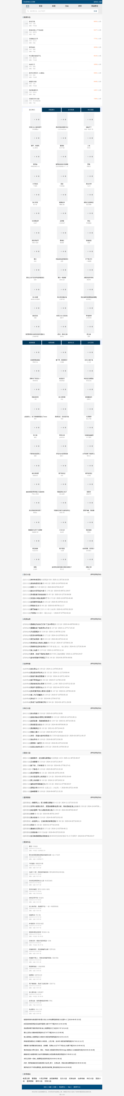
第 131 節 (43, 773)
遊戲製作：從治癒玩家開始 (41, 758)
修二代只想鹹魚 (36, 695)
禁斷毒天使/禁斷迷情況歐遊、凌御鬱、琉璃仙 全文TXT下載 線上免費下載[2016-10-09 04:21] (54, 1045)
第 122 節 (41, 732)
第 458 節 (46, 743)
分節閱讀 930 (46, 580)
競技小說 (26, 758)
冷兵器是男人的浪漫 (38, 776)
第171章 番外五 (40, 587)
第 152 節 (48, 672)
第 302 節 (44, 680)
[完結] (99, 574)
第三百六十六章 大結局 (46, 609)
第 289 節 (56, 810)
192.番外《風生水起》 (44, 613)
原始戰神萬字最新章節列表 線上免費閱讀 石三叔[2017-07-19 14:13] (46, 1028)
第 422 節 (38, 814)
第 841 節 (43, 606)
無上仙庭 (34, 650)
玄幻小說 (26, 580)
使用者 (96, 2)
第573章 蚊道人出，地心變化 (57, 646)
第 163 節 (48, 676)
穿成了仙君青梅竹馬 (38, 702)
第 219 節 (41, 817)
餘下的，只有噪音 (37, 765)
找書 (100, 2)
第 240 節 (51, 658)
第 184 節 (46, 695)
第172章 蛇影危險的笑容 (59, 736)
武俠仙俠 (26, 624)
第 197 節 (54, 691)
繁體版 (34, 1078)
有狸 (32, 814)
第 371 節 (46, 828)
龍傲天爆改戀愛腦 (37, 676)
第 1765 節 (49, 591)
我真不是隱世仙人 (37, 687)
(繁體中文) (76, 1087)
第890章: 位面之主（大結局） (49, 788)
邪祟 (32, 825)
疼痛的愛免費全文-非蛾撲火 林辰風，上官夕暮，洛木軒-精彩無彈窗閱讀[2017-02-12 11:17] (54, 1041)
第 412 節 (56, 803)
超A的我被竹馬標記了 (39, 658)
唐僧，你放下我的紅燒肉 (40, 654)
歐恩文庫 (26, 1078)
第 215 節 (49, 784)
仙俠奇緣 (26, 669)
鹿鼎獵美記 (35, 728)
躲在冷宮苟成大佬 (37, 591)
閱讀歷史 (94, 6)
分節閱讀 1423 (56, 758)
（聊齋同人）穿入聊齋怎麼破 (42, 803)
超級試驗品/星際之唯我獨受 (41, 717)
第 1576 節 (42, 650)
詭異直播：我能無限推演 (40, 721)
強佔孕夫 (34, 739)
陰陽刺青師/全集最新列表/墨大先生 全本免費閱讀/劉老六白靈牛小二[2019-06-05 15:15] (52, 1019)
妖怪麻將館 (54, 1078)
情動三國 (34, 732)
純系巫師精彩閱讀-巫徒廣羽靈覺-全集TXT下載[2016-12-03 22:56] (45, 1024)
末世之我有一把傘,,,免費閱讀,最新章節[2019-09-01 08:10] (43, 1058)
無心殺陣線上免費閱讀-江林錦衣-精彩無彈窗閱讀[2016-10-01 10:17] (46, 1037)
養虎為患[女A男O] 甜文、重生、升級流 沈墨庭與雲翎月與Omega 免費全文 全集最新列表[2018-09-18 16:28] (59, 1050)
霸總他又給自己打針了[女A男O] (42, 624)
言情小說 (48, 1081)
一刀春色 (34, 769)
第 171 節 (46, 635)
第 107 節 (53, 628)
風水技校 (34, 817)
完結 (67, 6)
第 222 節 (58, 624)
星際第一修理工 (36, 743)
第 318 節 (41, 713)
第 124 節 (49, 776)
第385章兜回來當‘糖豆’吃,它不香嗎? (63, 836)
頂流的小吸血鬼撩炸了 (39, 598)
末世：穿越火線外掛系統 (40, 736)
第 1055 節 (47, 747)
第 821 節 (46, 639)
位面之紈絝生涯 (36, 747)
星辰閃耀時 (35, 773)
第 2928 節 (49, 765)
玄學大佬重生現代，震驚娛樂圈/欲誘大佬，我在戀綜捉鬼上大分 (54, 806)
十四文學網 (43, 1078)
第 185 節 (46, 724)
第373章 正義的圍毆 (57, 654)
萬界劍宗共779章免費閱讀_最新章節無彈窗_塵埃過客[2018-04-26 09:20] (47, 1067)
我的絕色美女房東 (37, 684)
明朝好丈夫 (35, 606)
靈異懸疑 (26, 803)
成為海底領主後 (36, 583)
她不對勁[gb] (35, 680)
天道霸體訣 (35, 632)
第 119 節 (39, 698)
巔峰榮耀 (34, 791)
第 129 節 (41, 769)
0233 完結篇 (42, 832)
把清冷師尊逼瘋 (36, 635)
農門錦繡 (34, 609)
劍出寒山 (34, 669)
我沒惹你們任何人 (37, 672)
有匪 (32, 587)
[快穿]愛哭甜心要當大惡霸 (40, 691)
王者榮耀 (34, 762)
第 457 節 (49, 594)
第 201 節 (46, 602)
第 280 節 (41, 669)
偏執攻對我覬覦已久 (38, 784)
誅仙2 (33, 698)
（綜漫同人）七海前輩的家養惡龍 (43, 821)
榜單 (80, 6)
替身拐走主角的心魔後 (39, 643)
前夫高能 (34, 713)
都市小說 (39, 1081)
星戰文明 (34, 788)
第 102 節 (55, 717)
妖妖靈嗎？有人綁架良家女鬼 (42, 810)
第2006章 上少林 (51, 684)
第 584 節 (49, 702)
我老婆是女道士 (36, 724)
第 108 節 (41, 739)
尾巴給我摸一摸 (36, 639)
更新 (40, 6)
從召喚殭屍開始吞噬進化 (40, 836)
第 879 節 (48, 687)
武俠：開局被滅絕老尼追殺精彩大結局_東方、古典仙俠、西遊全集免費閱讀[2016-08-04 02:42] (55, 1063)
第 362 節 (60, 821)
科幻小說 (26, 713)
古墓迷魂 (34, 832)
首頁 (27, 6)
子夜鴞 (33, 613)
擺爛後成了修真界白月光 (40, 628)
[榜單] (92, 574)
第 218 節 (41, 762)
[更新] (96, 574)
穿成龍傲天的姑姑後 (38, 594)
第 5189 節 (44, 632)
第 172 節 (51, 598)
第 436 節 (51, 643)
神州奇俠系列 (36, 580)
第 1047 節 (54, 721)
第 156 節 (38, 825)
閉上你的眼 (35, 780)
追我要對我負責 (36, 602)
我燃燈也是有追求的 (38, 646)
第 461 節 (46, 583)
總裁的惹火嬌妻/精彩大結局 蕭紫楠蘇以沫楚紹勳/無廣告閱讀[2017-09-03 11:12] (50, 1054)
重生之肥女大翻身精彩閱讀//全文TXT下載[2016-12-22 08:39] (44, 1032)
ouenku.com (29, 2)
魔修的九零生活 (36, 828)
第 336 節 (82, 806)
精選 (53, 6)
